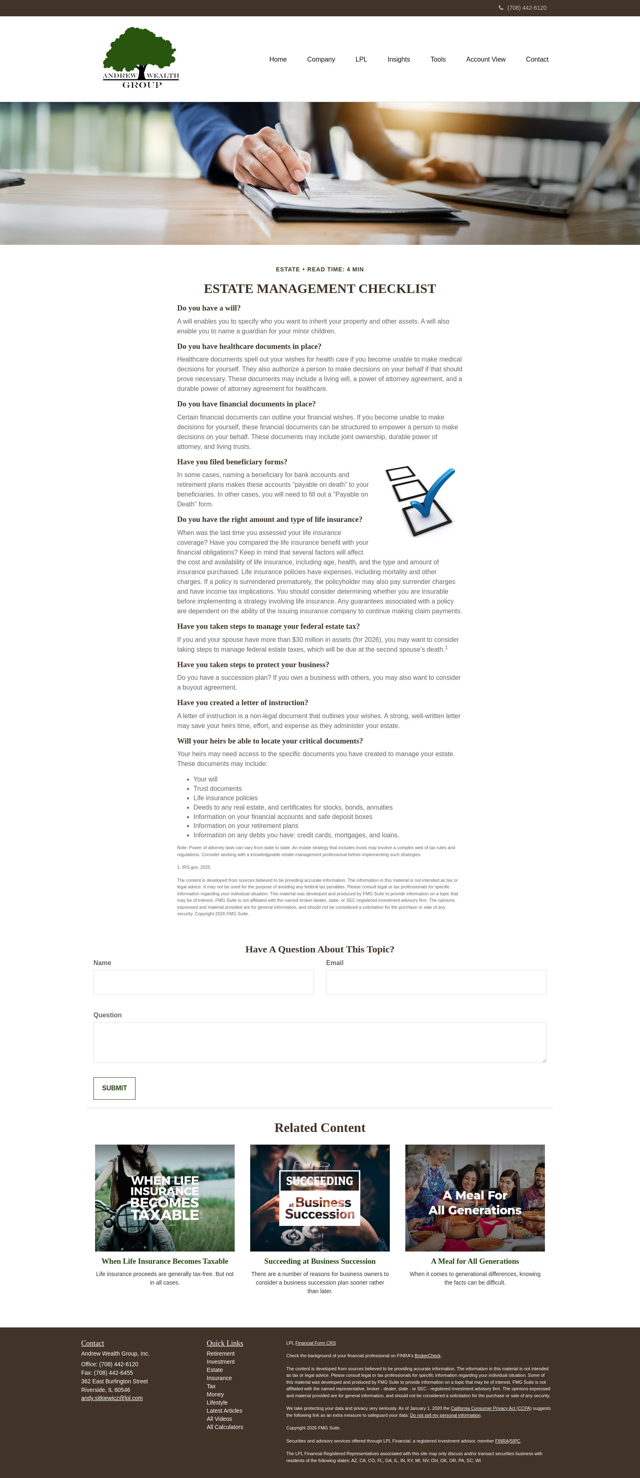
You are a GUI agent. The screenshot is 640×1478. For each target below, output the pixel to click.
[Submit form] (114, 1088)
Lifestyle (217, 1402)
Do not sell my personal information (445, 1415)
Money (215, 1394)
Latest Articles (224, 1410)
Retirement (221, 1353)
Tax (211, 1386)
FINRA (502, 1440)
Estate (215, 1370)
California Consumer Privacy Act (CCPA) (491, 1408)
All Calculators (225, 1427)
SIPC (515, 1440)
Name (102, 962)
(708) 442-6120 (523, 7)
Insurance (219, 1378)
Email (335, 962)
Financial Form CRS (316, 1342)
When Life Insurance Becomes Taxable (165, 1261)
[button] (321, 59)
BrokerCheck (428, 1355)
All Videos (219, 1419)
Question (107, 1015)
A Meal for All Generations (475, 1261)
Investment (221, 1361)
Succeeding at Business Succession (320, 1261)
